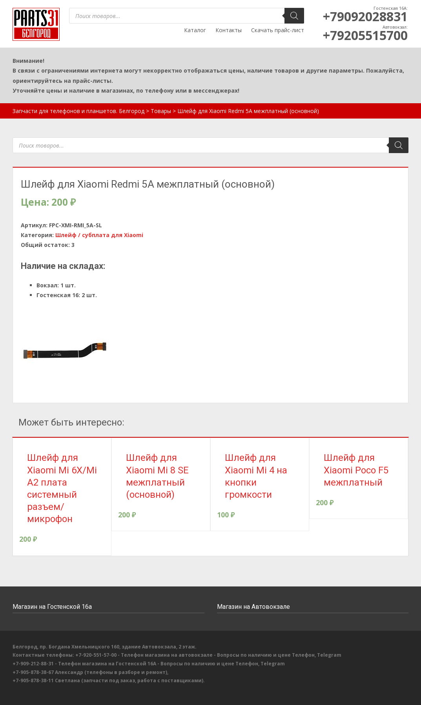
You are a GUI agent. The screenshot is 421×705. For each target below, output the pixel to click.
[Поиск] (294, 16)
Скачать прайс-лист (277, 30)
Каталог (195, 30)
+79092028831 (365, 16)
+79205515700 (365, 35)
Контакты (228, 30)
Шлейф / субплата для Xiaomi (99, 235)
